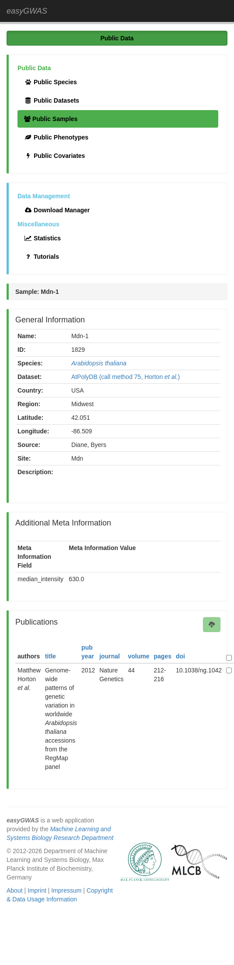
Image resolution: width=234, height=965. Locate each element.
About (15, 890)
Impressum (66, 890)
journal (109, 656)
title (50, 656)
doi (180, 656)
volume (138, 656)
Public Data (116, 38)
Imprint (37, 890)
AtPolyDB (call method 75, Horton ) (125, 376)
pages (162, 656)
